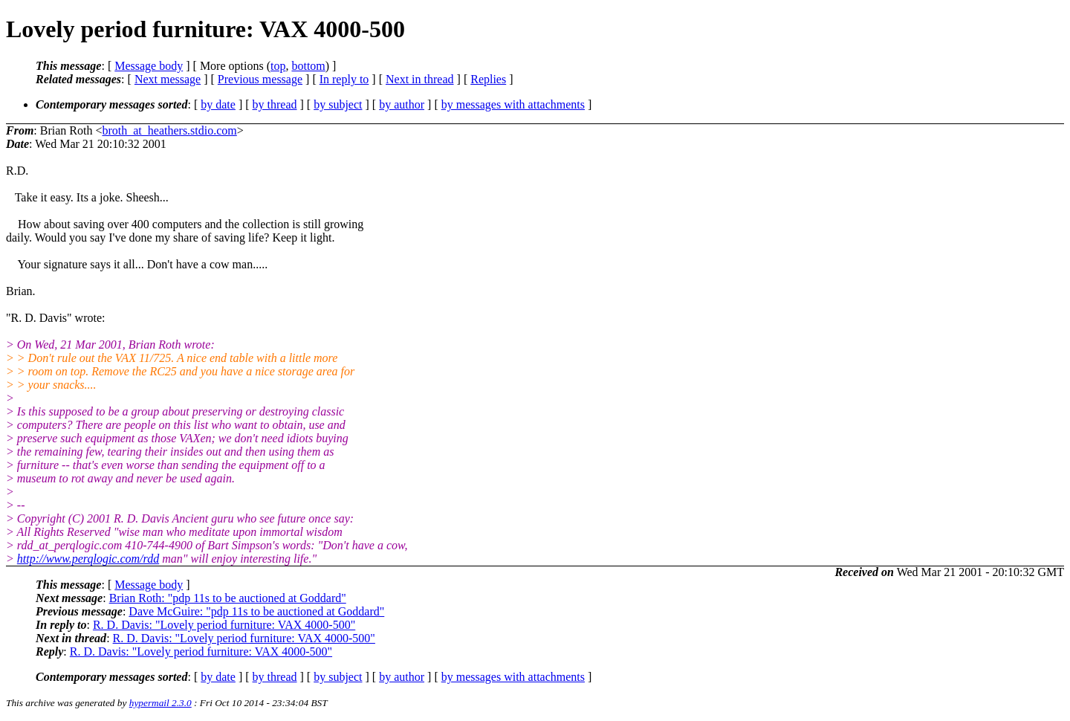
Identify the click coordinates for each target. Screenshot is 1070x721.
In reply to (344, 79)
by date (218, 104)
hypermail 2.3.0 (160, 702)
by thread (275, 104)
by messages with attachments (513, 104)
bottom (308, 65)
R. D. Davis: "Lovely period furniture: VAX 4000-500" (224, 624)
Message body (148, 65)
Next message (167, 79)
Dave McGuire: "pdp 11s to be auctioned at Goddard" (256, 611)
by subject (338, 104)
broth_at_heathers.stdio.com (169, 130)
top (277, 65)
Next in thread (420, 79)
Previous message (260, 79)
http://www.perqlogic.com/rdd (88, 558)
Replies (488, 79)
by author (401, 104)
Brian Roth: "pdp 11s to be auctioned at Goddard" (227, 598)
